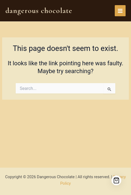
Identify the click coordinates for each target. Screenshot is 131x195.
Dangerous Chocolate (38, 10)
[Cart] (116, 180)
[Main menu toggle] (120, 10)
